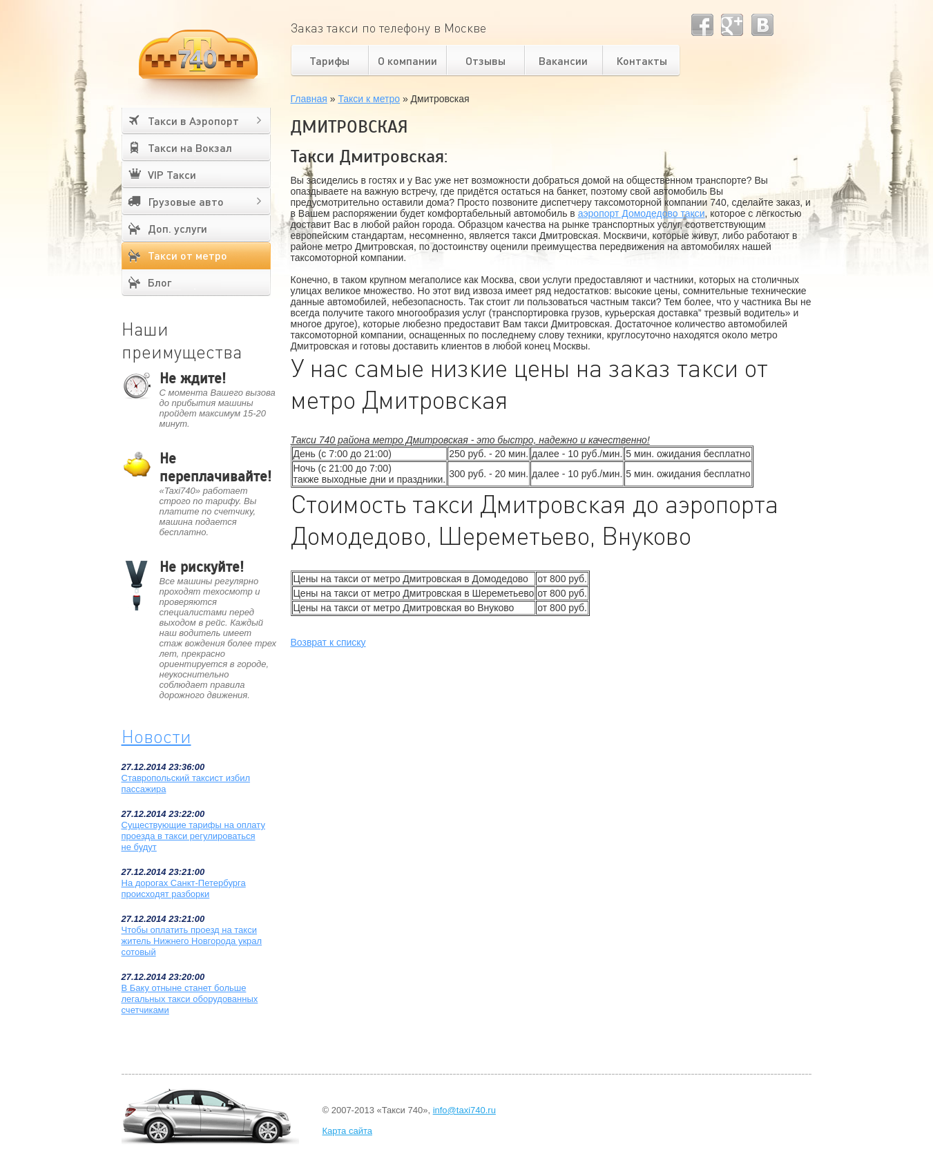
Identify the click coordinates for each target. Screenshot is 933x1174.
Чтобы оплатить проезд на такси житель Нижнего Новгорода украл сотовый (192, 941)
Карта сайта (347, 1131)
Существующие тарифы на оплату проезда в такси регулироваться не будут (193, 836)
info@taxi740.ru (464, 1110)
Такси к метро (369, 98)
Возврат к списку (328, 642)
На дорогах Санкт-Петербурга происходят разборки (184, 888)
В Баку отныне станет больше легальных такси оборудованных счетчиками (190, 999)
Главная (309, 98)
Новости (156, 735)
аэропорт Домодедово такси (641, 213)
